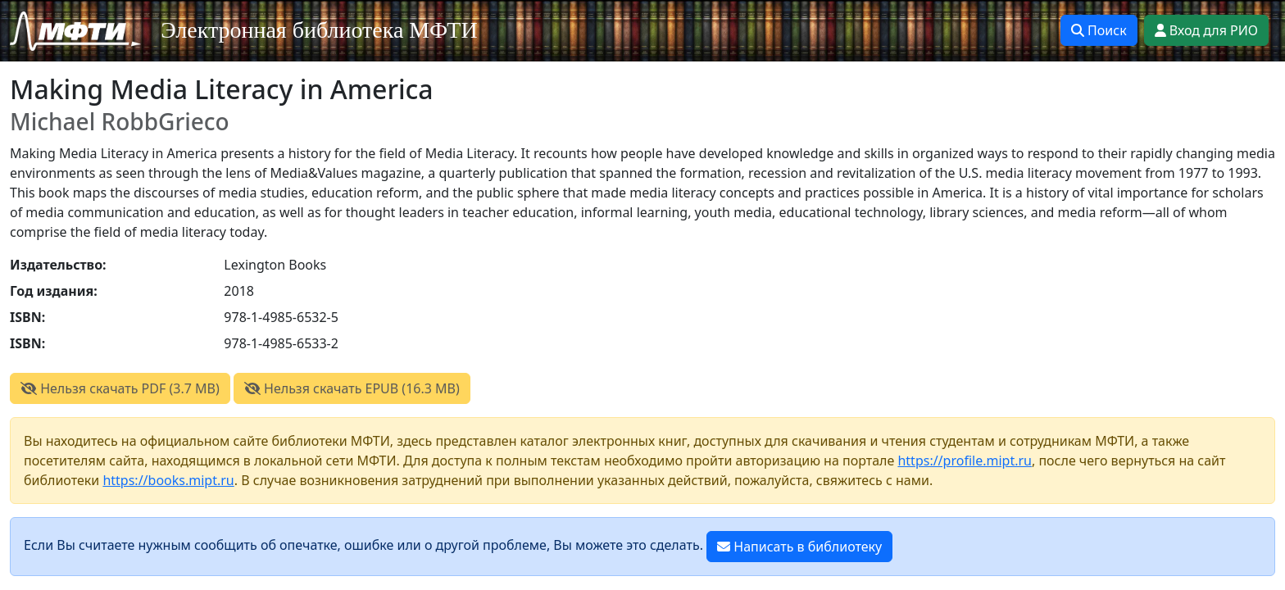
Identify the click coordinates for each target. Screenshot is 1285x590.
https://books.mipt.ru (168, 480)
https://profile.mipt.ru (964, 461)
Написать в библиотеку (799, 547)
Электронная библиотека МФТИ (319, 30)
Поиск (1099, 30)
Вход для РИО (1206, 30)
